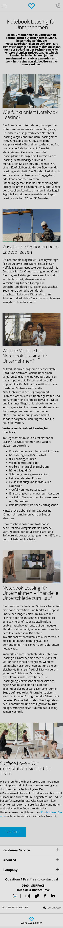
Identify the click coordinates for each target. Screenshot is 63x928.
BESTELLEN (13, 831)
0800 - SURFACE (33, 885)
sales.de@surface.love (33, 890)
